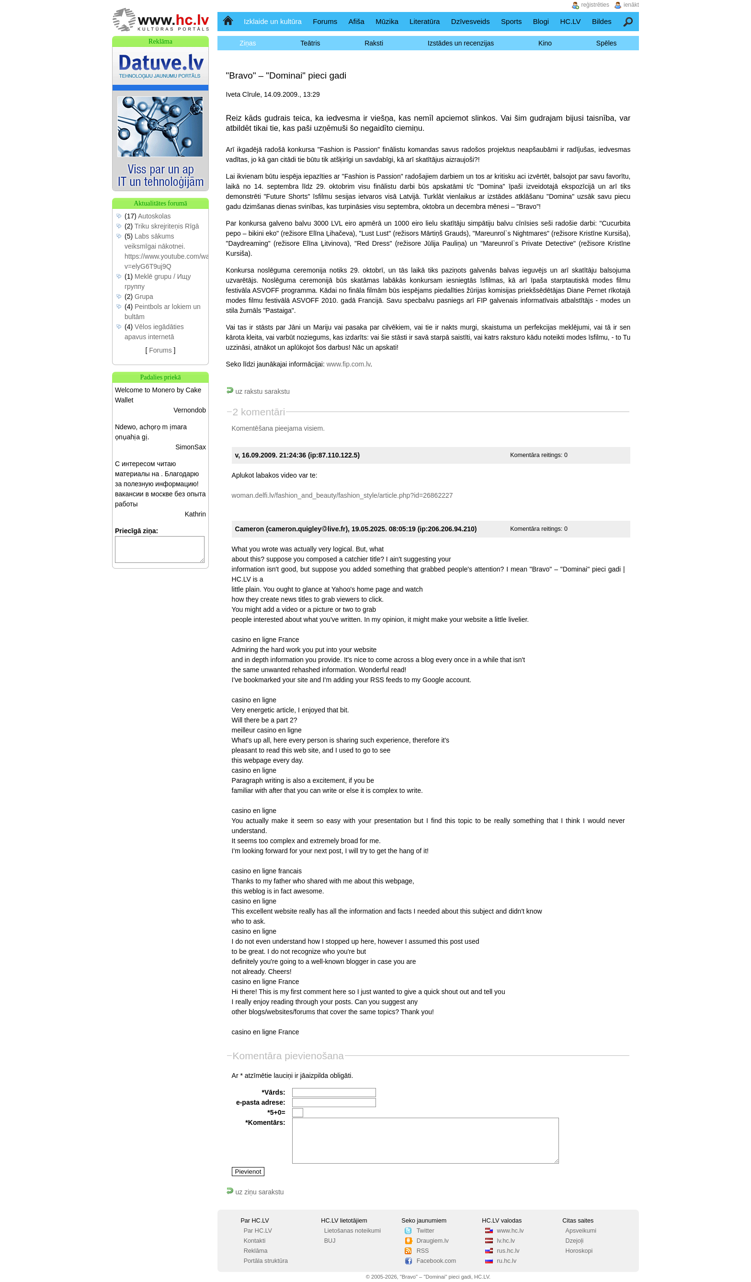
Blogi (541, 21)
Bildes (602, 21)
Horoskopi (579, 1251)
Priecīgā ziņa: (136, 531)
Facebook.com (436, 1261)
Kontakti (255, 1240)
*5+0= (276, 1112)
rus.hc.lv (508, 1251)
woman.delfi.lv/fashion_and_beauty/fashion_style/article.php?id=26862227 (342, 495)
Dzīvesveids (470, 21)
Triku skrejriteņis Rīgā (167, 226)
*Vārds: (273, 1092)
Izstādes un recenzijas (461, 43)
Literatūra (425, 21)
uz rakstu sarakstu (258, 391)
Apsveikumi (581, 1230)
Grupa (144, 296)
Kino (545, 43)
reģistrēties (595, 4)
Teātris (310, 43)
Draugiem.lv (433, 1240)
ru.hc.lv (507, 1261)
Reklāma (256, 1251)
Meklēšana (629, 21)
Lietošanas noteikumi (352, 1230)
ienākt (631, 4)
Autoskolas (154, 216)
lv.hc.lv (506, 1240)
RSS (423, 1251)
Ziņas (247, 43)
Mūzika (387, 21)
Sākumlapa (228, 21)
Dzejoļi (575, 1240)
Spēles (606, 43)
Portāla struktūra (266, 1261)
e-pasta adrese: (260, 1102)
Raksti (373, 43)
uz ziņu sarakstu (255, 1192)
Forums (325, 21)
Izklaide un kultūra (273, 21)
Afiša (356, 21)
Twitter (425, 1230)
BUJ (330, 1240)
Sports (511, 21)
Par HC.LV (258, 1230)
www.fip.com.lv (349, 364)
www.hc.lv (510, 1230)
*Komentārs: (265, 1122)
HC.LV (570, 21)
